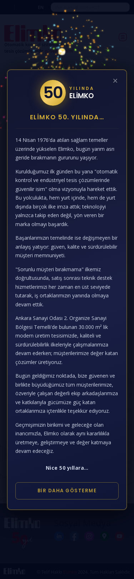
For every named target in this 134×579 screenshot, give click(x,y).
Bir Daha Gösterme (67, 490)
